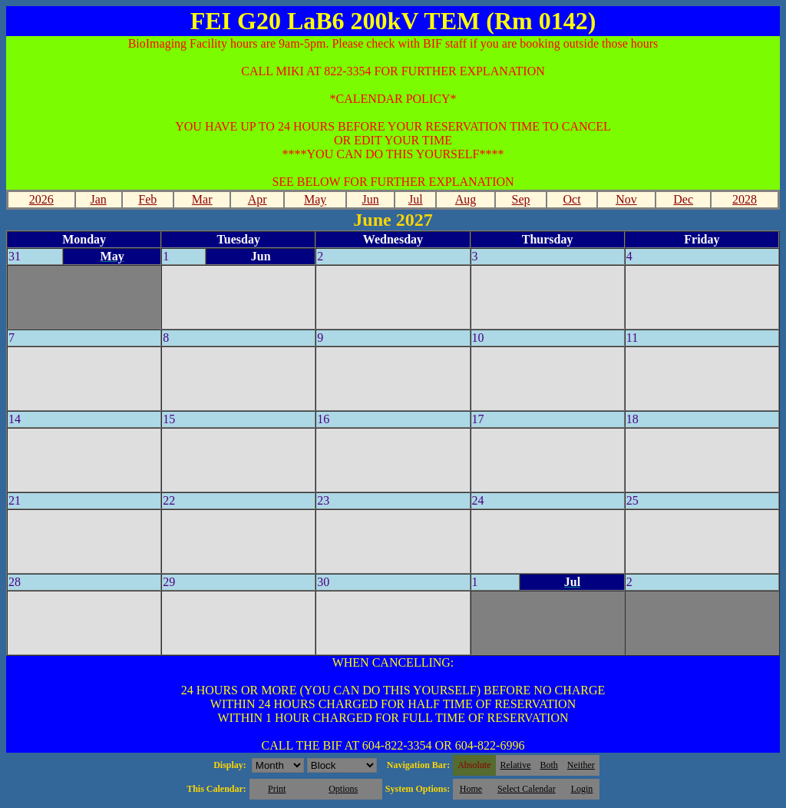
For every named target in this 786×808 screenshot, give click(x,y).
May (315, 199)
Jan (98, 199)
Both (549, 765)
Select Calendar (526, 788)
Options (343, 788)
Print (277, 788)
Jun (370, 199)
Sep (521, 199)
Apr (257, 199)
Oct (571, 199)
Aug (466, 199)
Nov (626, 199)
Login (582, 788)
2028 (744, 199)
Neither (581, 765)
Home (471, 788)
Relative (515, 765)
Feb (147, 199)
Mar (202, 199)
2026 (41, 199)
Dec (683, 199)
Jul (415, 199)
